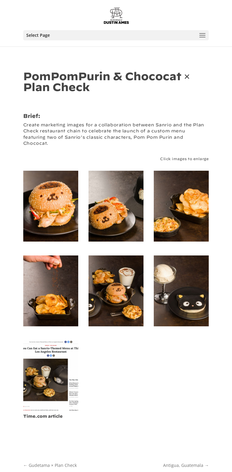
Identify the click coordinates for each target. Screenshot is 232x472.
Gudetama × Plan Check (50, 465)
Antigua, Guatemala (186, 465)
